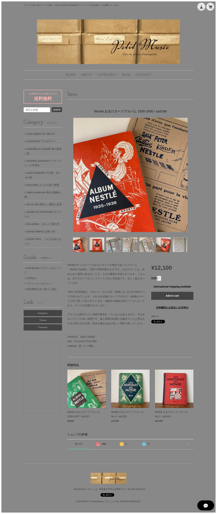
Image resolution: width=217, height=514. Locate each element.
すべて (78, 443)
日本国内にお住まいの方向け (172, 307)
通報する (155, 316)
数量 (153, 278)
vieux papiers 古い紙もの (41, 133)
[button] (107, 75)
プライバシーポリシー (38, 283)
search (57, 109)
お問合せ (31, 278)
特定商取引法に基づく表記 (41, 289)
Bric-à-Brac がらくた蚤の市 (43, 224)
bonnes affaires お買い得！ (42, 231)
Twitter (42, 320)
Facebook (42, 327)
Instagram (43, 313)
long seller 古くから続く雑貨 (43, 184)
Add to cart (172, 295)
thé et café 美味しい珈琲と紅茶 (44, 204)
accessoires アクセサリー (41, 141)
